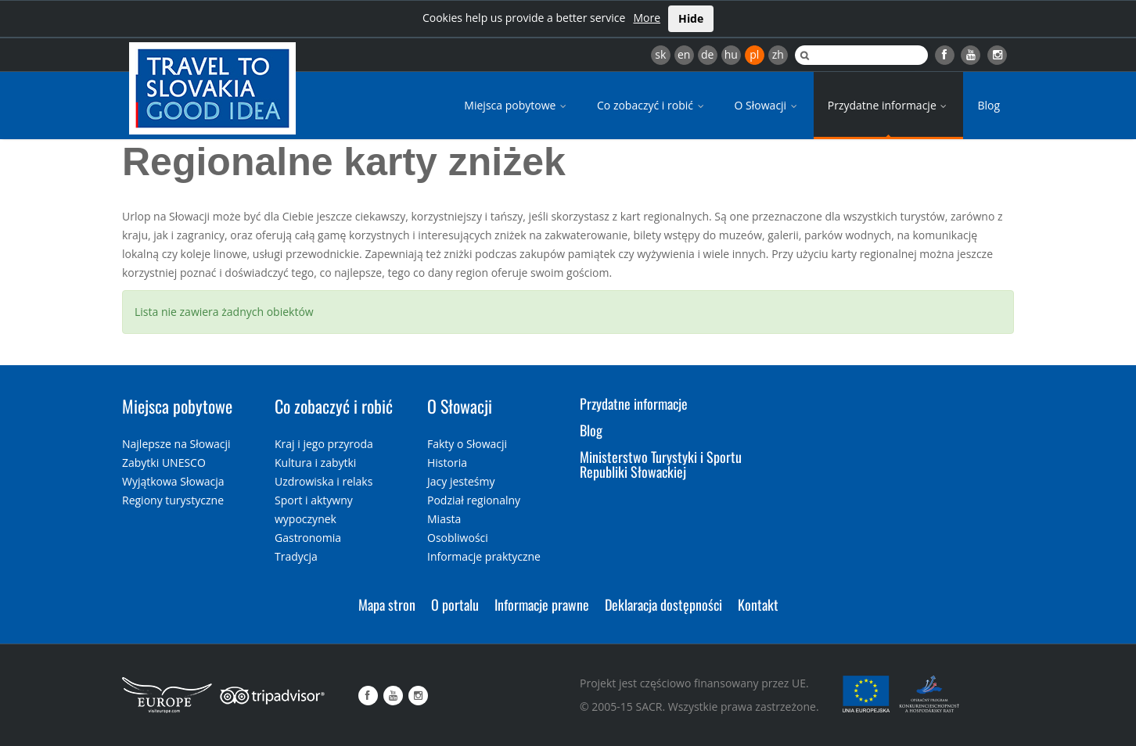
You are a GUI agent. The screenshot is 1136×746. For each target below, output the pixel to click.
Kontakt (758, 604)
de (707, 54)
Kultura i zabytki (315, 462)
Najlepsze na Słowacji (176, 443)
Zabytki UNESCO (164, 462)
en (684, 54)
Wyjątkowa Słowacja (173, 481)
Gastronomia (308, 537)
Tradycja (296, 556)
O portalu (455, 604)
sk (660, 54)
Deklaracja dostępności (663, 604)
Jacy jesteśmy (460, 481)
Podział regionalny (473, 500)
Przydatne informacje (889, 105)
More (646, 17)
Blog (988, 105)
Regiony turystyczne (173, 500)
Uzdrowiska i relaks (323, 481)
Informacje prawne (541, 604)
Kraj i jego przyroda (324, 443)
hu (731, 54)
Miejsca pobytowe (516, 105)
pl (754, 54)
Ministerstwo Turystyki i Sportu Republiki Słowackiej (661, 465)
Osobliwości (457, 537)
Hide (690, 18)
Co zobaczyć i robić (651, 105)
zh (778, 54)
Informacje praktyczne (484, 556)
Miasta (444, 518)
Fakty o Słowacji (467, 443)
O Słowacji (767, 105)
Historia (447, 462)
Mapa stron (386, 604)
